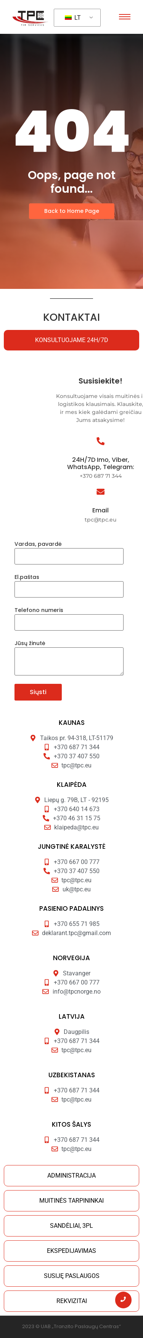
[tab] (71, 340)
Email (128, 510)
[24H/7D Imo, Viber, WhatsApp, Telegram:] (128, 442)
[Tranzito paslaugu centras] (31, 17)
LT (73, 17)
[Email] (128, 492)
